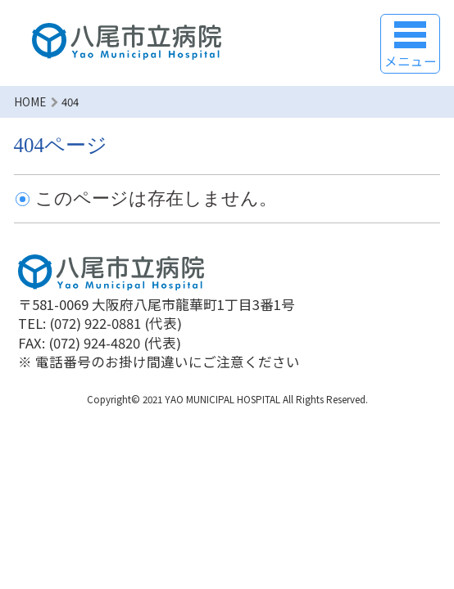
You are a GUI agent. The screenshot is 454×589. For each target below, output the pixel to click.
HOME (30, 102)
